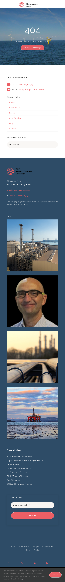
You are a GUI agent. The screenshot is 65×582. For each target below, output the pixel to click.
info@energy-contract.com (32, 89)
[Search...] (32, 145)
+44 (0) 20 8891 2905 (19, 195)
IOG (26, 204)
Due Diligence (13, 480)
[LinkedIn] (34, 563)
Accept (55, 575)
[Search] (10, 145)
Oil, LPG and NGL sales (17, 476)
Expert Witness (13, 464)
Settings (21, 579)
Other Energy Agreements (19, 468)
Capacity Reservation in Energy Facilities (25, 460)
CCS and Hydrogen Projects (19, 484)
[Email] (47, 563)
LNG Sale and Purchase (17, 472)
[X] (22, 563)
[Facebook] (9, 563)
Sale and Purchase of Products (20, 456)
